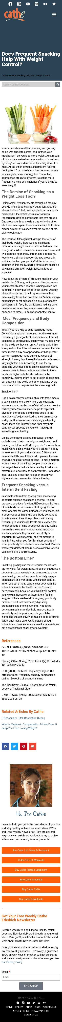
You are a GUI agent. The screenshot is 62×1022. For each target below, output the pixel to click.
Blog (37, 1007)
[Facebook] (10, 4)
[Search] (57, 84)
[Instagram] (19, 4)
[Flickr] (45, 4)
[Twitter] (54, 4)
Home (9, 1007)
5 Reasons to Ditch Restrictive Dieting (23, 718)
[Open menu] (54, 14)
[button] (5, 746)
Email (5, 972)
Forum (19, 1007)
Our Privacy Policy (12, 962)
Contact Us (31, 1015)
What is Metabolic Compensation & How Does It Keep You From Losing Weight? (29, 726)
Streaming (49, 1007)
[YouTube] (28, 4)
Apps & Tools (21, 1011)
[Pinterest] (37, 4)
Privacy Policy (40, 1011)
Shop (29, 1007)
